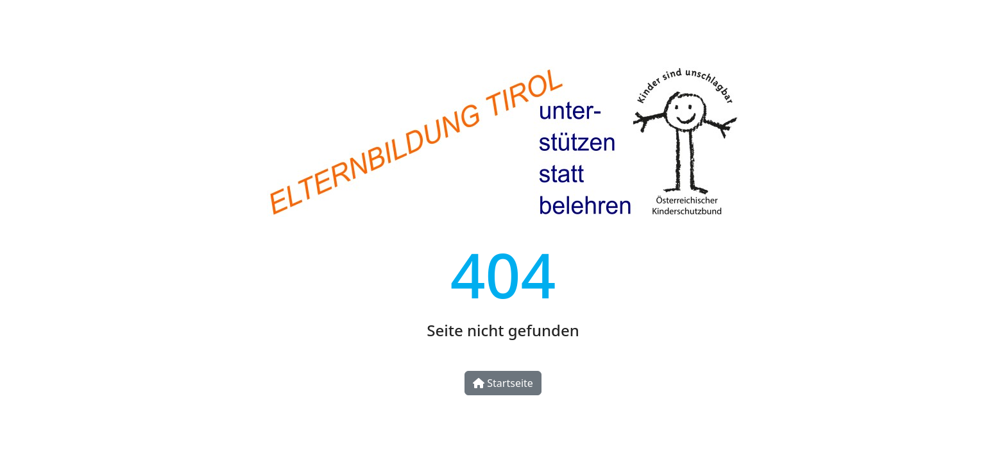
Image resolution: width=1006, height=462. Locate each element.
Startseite (503, 383)
